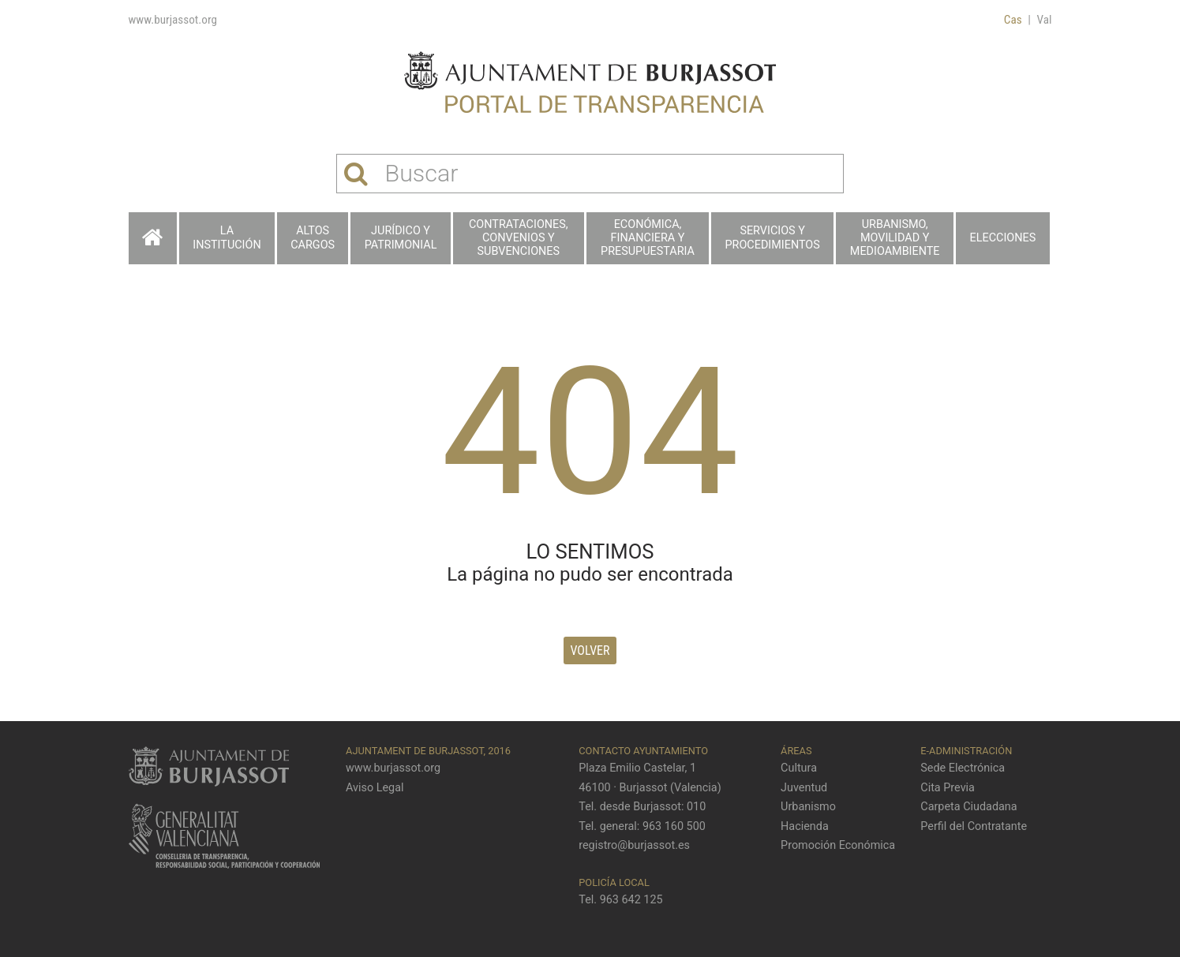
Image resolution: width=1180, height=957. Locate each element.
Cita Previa (947, 787)
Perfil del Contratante (973, 826)
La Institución (226, 237)
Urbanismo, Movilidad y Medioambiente (895, 238)
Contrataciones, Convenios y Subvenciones (518, 238)
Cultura (799, 768)
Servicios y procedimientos (772, 237)
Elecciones (1003, 238)
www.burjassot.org (173, 20)
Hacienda (805, 826)
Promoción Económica (838, 845)
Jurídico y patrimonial (401, 237)
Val (1044, 20)
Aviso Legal (375, 787)
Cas (1013, 20)
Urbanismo (808, 806)
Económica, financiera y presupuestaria (648, 238)
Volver (589, 650)
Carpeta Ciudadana (968, 806)
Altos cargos (312, 237)
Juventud (804, 787)
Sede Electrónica (962, 768)
